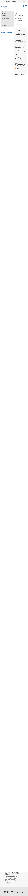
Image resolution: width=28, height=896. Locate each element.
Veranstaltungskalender (19, 74)
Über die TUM (15, 878)
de (18, 1)
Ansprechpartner (19, 26)
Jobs (5, 889)
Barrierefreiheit (7, 892)
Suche (24, 1)
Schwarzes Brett (13, 24)
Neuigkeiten (13, 13)
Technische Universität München (25, 6)
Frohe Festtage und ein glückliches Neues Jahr (20, 41)
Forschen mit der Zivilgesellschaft (18, 59)
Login (3, 1)
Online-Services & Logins (13, 22)
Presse (15, 889)
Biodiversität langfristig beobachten (20, 35)
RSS (17, 68)
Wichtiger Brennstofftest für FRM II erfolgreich (20, 65)
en (20, 1)
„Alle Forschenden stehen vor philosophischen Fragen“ (20, 53)
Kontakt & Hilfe (13, 25)
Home (3, 11)
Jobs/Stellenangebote (13, 20)
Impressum (13, 891)
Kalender (13, 15)
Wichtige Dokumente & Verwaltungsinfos (13, 17)
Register (7, 1)
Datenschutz (6, 891)
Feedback (10, 889)
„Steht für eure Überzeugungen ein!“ (19, 47)
